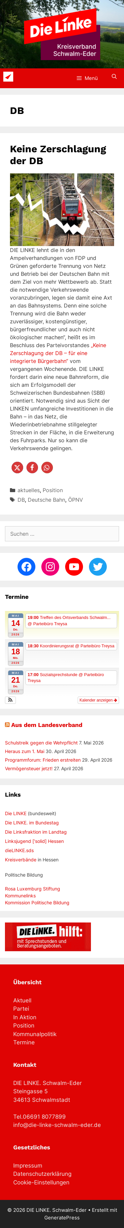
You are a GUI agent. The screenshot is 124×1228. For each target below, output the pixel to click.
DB (21, 499)
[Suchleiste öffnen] (114, 76)
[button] (17, 467)
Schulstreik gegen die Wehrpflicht (41, 742)
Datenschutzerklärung (42, 1174)
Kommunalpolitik (35, 1034)
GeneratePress (62, 1217)
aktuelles (29, 490)
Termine (24, 1042)
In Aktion (24, 1017)
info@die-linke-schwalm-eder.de (57, 1125)
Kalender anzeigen (98, 700)
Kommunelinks (20, 895)
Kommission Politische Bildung (37, 902)
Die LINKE (15, 813)
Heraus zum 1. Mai (24, 751)
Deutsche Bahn (46, 499)
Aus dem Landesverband (46, 724)
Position (53, 490)
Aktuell (22, 1000)
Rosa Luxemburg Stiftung (32, 888)
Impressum (27, 1165)
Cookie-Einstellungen (41, 1182)
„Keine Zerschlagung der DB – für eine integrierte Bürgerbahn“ (58, 353)
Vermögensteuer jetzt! (29, 768)
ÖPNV (75, 499)
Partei (21, 1008)
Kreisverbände (20, 859)
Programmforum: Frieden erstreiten (43, 760)
